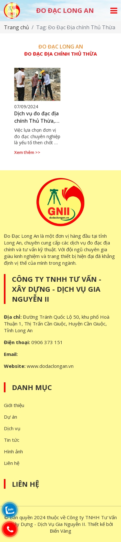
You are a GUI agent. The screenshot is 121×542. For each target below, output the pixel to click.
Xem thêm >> (27, 152)
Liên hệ (11, 463)
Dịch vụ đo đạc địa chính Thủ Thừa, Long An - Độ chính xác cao (36, 124)
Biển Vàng (60, 531)
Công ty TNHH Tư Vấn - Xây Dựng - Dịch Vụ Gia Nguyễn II (56, 289)
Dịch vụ (12, 428)
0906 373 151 (47, 342)
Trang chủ (16, 27)
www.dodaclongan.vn (50, 366)
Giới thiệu (14, 405)
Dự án (10, 416)
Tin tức (11, 440)
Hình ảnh (13, 451)
